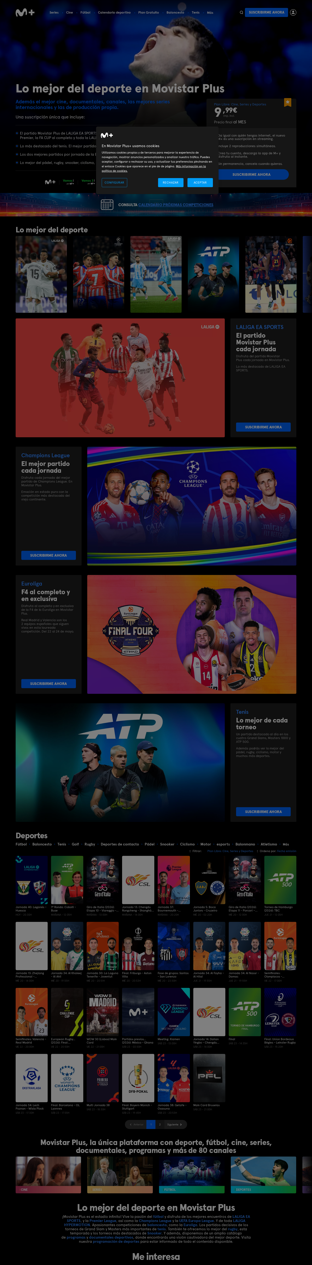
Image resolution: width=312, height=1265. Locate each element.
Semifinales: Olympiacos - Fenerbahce (273, 988)
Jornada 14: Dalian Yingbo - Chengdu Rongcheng (206, 1054)
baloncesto (157, 1238)
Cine (69, 12)
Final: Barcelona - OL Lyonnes (65, 1120)
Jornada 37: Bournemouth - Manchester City (169, 922)
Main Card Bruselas (206, 1119)
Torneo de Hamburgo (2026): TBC (278, 922)
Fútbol (85, 12)
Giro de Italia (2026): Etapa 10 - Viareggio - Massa (101, 922)
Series (54, 12)
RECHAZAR (171, 182)
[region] (157, 160)
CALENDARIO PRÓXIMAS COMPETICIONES (184, 211)
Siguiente (172, 1138)
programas (76, 1251)
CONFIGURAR (114, 182)
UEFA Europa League (196, 1234)
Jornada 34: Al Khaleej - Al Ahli (66, 988)
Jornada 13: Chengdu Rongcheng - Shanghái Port (137, 922)
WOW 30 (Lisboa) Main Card (102, 1054)
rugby (233, 1242)
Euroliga (190, 1238)
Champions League (155, 1234)
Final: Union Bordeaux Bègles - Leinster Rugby (280, 1054)
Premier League (102, 1234)
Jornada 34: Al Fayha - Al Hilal (208, 988)
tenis (162, 1242)
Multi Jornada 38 (98, 1119)
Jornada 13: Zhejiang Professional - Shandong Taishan (30, 988)
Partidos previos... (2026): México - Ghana (137, 1054)
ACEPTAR (200, 182)
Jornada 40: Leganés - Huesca (31, 922)
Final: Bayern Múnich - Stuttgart (137, 1120)
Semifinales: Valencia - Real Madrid (31, 1054)
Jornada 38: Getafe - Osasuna (172, 1120)
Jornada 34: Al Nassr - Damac (244, 988)
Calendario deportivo (114, 12)
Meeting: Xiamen (169, 1052)
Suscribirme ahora (266, 12)
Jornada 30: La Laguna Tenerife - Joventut (102, 988)
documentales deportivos (111, 1251)
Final (232, 1052)
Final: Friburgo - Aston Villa (136, 988)
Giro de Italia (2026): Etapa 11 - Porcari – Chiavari (242, 922)
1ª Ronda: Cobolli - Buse (63, 922)
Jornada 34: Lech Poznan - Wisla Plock (30, 1120)
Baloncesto (175, 12)
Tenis (196, 12)
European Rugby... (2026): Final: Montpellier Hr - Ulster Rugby (66, 1054)
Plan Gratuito (148, 12)
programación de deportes (116, 1255)
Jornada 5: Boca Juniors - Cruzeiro (205, 922)
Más (210, 13)
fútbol (158, 1230)
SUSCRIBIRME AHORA (263, 441)
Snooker (154, 1247)
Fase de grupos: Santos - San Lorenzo (173, 988)
